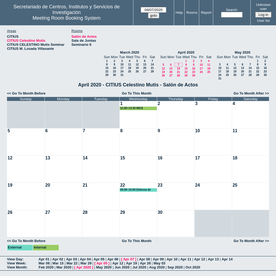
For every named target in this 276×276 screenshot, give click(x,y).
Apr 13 (213, 259)
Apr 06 (112, 259)
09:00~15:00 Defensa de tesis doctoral (135, 190)
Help (179, 13)
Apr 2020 (83, 267)
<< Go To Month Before (26, 93)
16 (114, 68)
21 (152, 68)
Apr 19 (131, 263)
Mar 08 (44, 263)
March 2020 (129, 52)
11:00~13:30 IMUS (131, 108)
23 (114, 71)
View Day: (15, 259)
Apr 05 (99, 259)
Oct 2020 (193, 267)
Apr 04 (85, 259)
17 (121, 68)
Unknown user (263, 7)
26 (137, 71)
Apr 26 (145, 263)
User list (263, 21)
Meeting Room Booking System (67, 18)
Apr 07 (128, 259)
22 (106, 71)
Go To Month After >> (251, 93)
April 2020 (186, 52)
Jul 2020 (139, 267)
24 (121, 71)
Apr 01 (44, 259)
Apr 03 (71, 259)
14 (152, 64)
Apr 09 (158, 259)
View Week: (16, 263)
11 (129, 64)
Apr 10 (172, 259)
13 (144, 64)
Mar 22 (72, 263)
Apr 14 (227, 259)
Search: (232, 10)
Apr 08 (144, 259)
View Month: (17, 267)
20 (144, 68)
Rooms (191, 13)
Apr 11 (185, 259)
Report (206, 13)
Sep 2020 (175, 267)
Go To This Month (136, 93)
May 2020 (242, 52)
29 (106, 75)
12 (137, 64)
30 (114, 75)
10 (121, 64)
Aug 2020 (157, 267)
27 (144, 71)
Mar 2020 (63, 267)
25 (129, 71)
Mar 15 (58, 263)
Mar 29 (85, 263)
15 (106, 68)
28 (152, 71)
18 (129, 68)
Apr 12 (199, 259)
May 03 (159, 263)
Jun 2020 (122, 267)
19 (137, 68)
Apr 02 (57, 259)
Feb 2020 (46, 267)
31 (121, 75)
